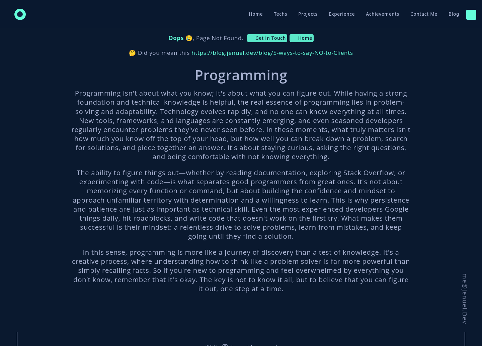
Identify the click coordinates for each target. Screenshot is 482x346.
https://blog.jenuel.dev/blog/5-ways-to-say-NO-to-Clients (272, 52)
